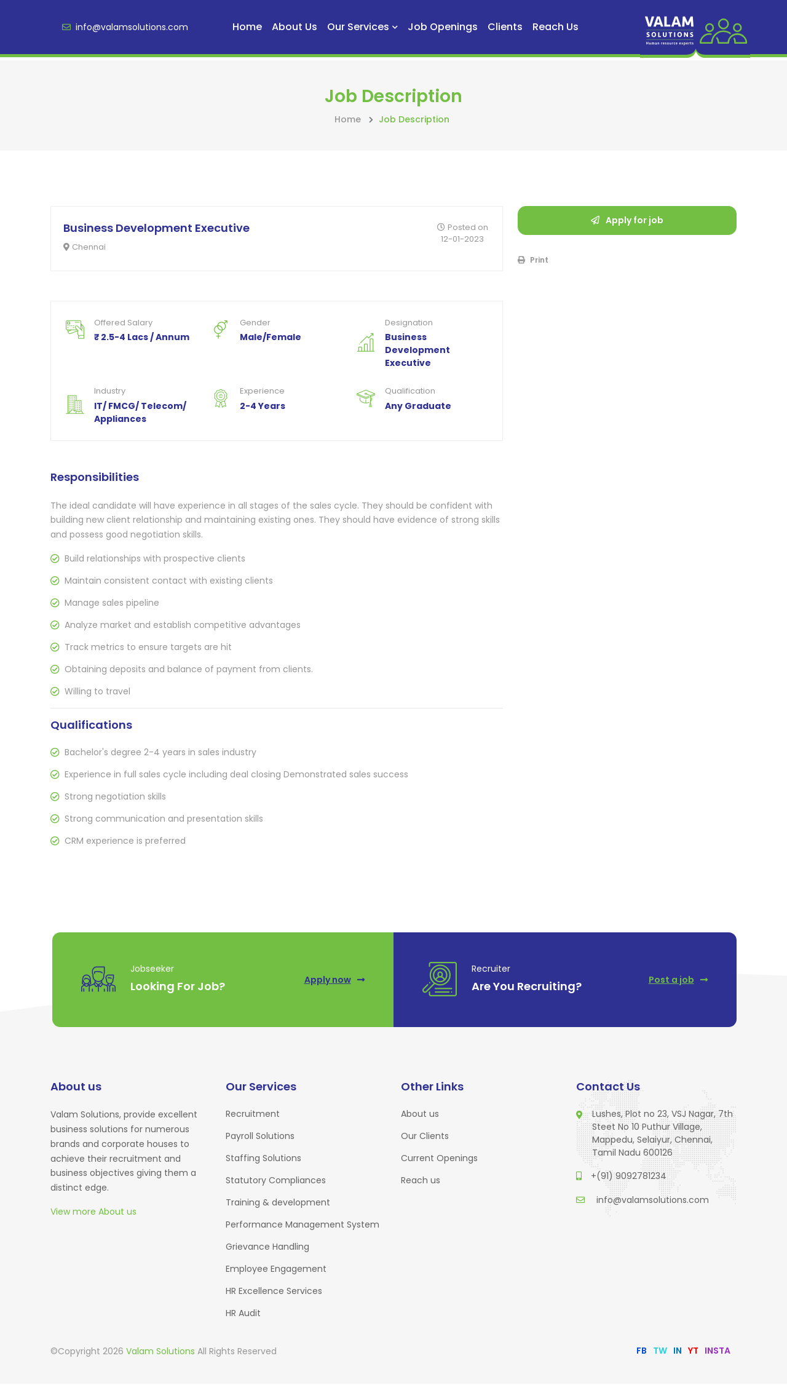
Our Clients (425, 1137)
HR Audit (243, 1314)
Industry (109, 391)
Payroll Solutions (260, 1137)
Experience (262, 391)
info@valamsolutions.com (125, 27)
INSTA (717, 1352)
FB (641, 1352)
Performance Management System (302, 1226)
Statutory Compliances (276, 1181)
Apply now (334, 980)
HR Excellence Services (274, 1292)
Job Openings (443, 27)
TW (660, 1352)
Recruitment (253, 1115)
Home (247, 27)
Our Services (362, 27)
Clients (505, 27)
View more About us (93, 1213)
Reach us (555, 27)
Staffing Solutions (263, 1159)
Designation (409, 323)
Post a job (677, 980)
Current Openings (439, 1159)
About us (294, 27)
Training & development (278, 1203)
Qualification (410, 391)
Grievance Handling (267, 1248)
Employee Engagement (276, 1270)
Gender (255, 323)
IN (677, 1352)
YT (693, 1352)
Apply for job (627, 221)
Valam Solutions (161, 1352)
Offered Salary (123, 323)
